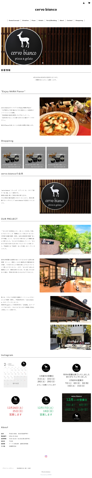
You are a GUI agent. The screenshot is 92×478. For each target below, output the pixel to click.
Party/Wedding (51, 20)
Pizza (33, 20)
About (62, 20)
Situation (25, 20)
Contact (70, 20)
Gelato (41, 20)
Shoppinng (79, 20)
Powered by (46, 474)
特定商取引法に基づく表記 (24, 468)
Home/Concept (14, 20)
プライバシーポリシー (8, 468)
